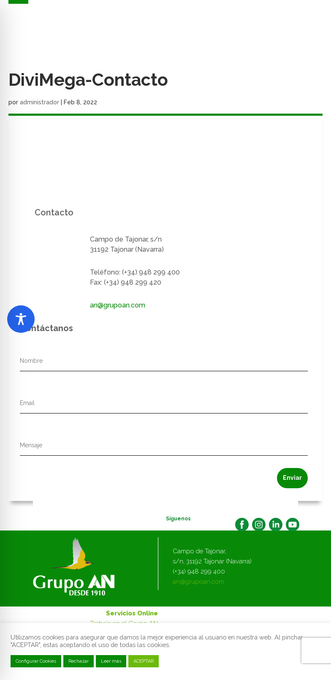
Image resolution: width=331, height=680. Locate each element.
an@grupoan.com (117, 305)
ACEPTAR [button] (143, 661)
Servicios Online (132, 613)
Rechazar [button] (78, 661)
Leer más (111, 661)
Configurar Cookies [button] (36, 661)
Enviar (292, 477)
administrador (39, 102)
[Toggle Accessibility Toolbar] (20, 319)
